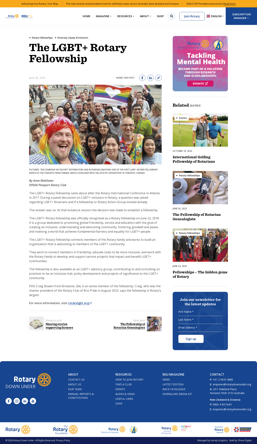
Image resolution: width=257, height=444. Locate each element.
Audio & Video (125, 394)
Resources (125, 16)
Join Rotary (192, 16)
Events (120, 389)
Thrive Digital (244, 440)
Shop (160, 16)
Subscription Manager (241, 16)
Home (86, 16)
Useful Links (124, 398)
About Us (74, 384)
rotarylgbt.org (80, 303)
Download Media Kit (177, 394)
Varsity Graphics (219, 440)
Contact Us (76, 379)
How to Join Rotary (129, 379)
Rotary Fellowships (42, 37)
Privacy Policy (63, 440)
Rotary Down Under (24, 440)
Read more (229, 3)
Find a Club (123, 384)
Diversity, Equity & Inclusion (72, 37)
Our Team (75, 389)
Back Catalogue (174, 389)
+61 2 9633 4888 (223, 379)
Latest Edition (173, 384)
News (166, 379)
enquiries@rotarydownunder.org (232, 384)
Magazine (104, 16)
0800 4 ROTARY (222, 404)
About (145, 16)
